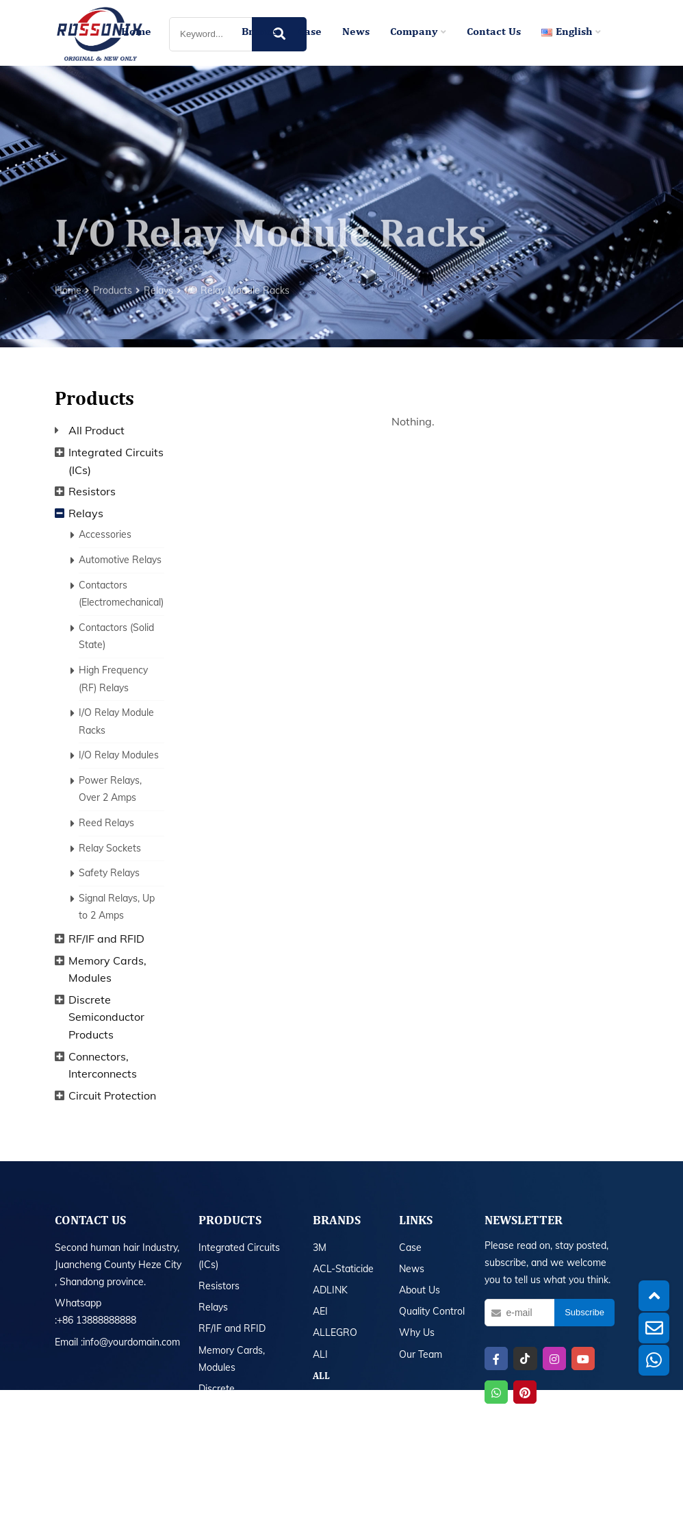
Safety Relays (109, 873)
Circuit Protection (112, 1095)
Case (310, 32)
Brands (260, 32)
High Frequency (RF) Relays (113, 679)
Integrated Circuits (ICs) (116, 461)
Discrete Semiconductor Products (106, 1017)
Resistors (92, 491)
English (571, 32)
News (356, 32)
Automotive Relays (120, 560)
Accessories (105, 534)
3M (319, 1247)
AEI (320, 1311)
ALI (320, 1354)
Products (112, 326)
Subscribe (584, 1312)
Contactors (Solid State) (116, 636)
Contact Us (494, 32)
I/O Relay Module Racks (237, 326)
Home (136, 32)
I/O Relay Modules (119, 755)
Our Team (420, 1354)
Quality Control (432, 1311)
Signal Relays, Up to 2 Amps (117, 907)
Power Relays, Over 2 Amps (110, 789)
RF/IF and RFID (106, 938)
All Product (96, 430)
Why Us (417, 1332)
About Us (419, 1290)
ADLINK (330, 1290)
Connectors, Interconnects (102, 1065)
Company (418, 32)
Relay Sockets (110, 848)
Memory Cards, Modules (107, 969)
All (321, 1376)
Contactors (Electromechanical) (121, 594)
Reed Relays (106, 823)
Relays (158, 326)
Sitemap (455, 1492)
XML (485, 1492)
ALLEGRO (335, 1332)
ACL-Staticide (343, 1269)
